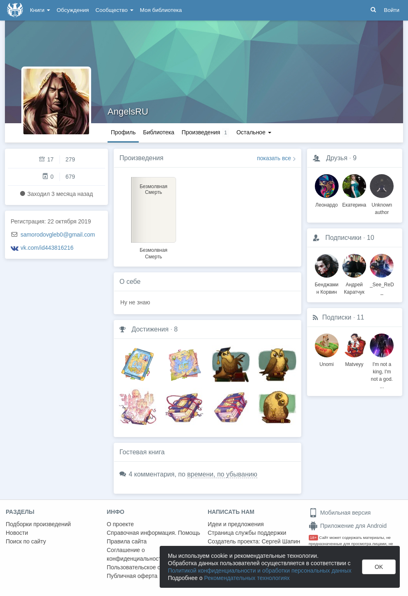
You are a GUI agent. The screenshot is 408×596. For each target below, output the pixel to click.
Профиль (123, 132)
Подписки (336, 317)
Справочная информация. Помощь (153, 532)
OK (379, 567)
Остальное (253, 132)
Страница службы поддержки (247, 532)
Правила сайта (127, 541)
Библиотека (158, 132)
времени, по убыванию (222, 474)
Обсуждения (73, 10)
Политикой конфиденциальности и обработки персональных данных (259, 570)
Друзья (336, 157)
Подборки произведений (38, 524)
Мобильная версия (340, 512)
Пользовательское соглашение (148, 567)
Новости (17, 532)
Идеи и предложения (236, 524)
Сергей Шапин (280, 541)
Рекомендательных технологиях (247, 578)
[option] (153, 217)
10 (370, 237)
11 (360, 317)
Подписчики (343, 237)
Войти (391, 10)
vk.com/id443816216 (47, 247)
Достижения (149, 329)
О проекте (120, 524)
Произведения (141, 157)
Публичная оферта (132, 576)
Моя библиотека (161, 10)
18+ (313, 537)
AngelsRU (128, 111)
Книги (40, 10)
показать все (274, 158)
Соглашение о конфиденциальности (136, 554)
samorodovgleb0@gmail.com (58, 234)
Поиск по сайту (26, 541)
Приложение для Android (348, 525)
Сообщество (114, 10)
